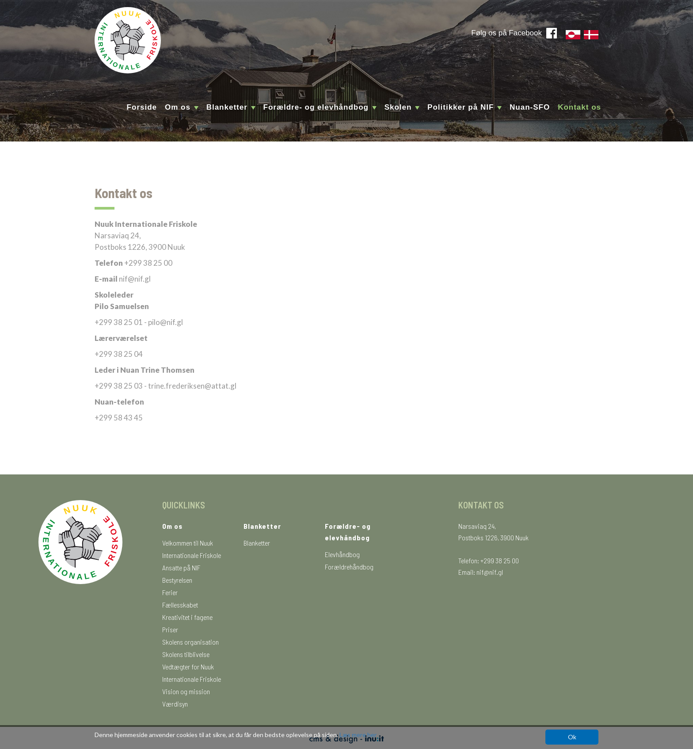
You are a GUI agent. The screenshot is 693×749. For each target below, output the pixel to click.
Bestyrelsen (177, 580)
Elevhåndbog (342, 554)
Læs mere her (358, 734)
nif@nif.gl (489, 572)
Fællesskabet (180, 604)
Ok (572, 737)
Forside (142, 107)
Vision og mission (186, 691)
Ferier (170, 592)
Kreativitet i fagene (187, 617)
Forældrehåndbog (349, 566)
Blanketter (257, 543)
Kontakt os (579, 107)
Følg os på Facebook (506, 33)
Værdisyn (175, 703)
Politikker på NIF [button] (464, 107)
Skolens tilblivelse (185, 654)
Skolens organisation (190, 642)
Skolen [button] (402, 107)
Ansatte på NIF (181, 567)
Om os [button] (181, 107)
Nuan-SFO (530, 107)
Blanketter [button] (230, 107)
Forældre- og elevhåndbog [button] (320, 107)
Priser (170, 629)
